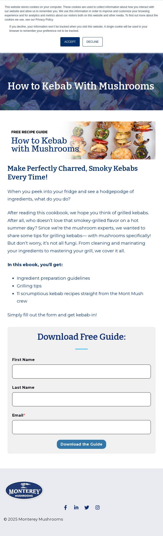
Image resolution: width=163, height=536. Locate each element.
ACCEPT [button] (70, 41)
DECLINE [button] (93, 41)
